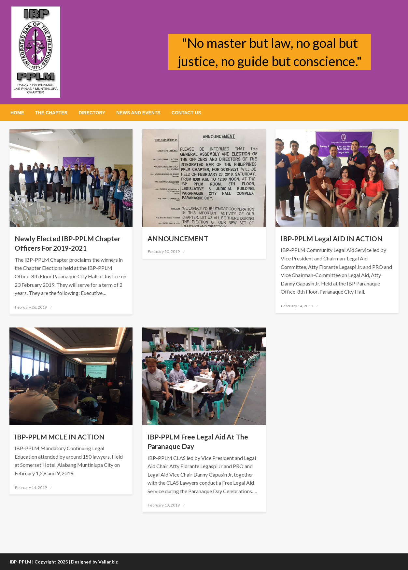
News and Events (138, 112)
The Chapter (51, 112)
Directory (92, 112)
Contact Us (186, 112)
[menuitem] (17, 112)
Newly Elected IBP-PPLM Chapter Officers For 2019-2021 (67, 243)
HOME (17, 112)
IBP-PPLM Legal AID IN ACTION (332, 238)
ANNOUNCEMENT (178, 238)
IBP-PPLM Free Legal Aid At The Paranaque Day (198, 441)
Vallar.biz (108, 561)
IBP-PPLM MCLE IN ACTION (60, 437)
